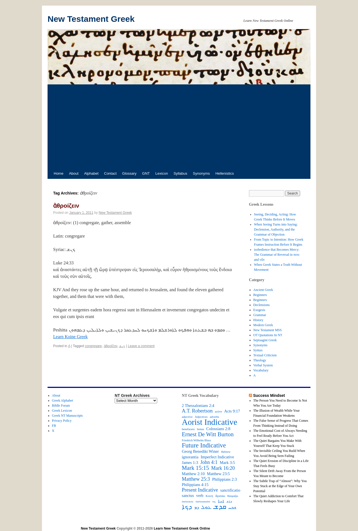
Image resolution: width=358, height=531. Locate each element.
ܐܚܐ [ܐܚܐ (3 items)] (221, 501)
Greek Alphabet (62, 400)
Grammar (259, 315)
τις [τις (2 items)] (213, 501)
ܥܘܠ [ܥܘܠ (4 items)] (206, 507)
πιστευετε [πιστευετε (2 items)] (187, 501)
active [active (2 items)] (218, 411)
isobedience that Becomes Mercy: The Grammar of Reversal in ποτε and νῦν (277, 255)
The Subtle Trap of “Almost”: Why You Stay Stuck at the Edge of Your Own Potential (280, 486)
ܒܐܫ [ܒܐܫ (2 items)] (229, 501)
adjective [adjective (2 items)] (187, 416)
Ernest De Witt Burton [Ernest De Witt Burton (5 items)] (208, 434)
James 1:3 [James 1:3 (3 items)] (190, 462)
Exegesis (259, 310)
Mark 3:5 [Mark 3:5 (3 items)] (227, 462)
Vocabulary (260, 370)
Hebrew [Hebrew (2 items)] (225, 451)
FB (54, 426)
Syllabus (180, 173)
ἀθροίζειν (66, 205)
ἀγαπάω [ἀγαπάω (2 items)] (220, 495)
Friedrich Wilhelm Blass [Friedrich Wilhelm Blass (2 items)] (196, 440)
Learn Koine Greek (70, 336)
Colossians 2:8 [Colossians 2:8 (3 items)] (218, 428)
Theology (259, 360)
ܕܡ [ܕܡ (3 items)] (196, 507)
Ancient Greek (263, 290)
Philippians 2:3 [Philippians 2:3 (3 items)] (224, 479)
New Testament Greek (91, 18)
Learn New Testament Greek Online (182, 528)
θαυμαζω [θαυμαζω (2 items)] (232, 495)
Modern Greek (263, 325)
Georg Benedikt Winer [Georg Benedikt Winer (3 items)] (200, 451)
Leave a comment (141, 346)
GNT (146, 173)
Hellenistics (224, 173)
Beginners (260, 295)
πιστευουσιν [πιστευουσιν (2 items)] (203, 501)
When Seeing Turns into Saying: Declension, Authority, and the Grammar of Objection (276, 229)
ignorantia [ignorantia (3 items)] (190, 457)
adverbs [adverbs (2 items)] (214, 416)
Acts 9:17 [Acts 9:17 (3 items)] (232, 411)
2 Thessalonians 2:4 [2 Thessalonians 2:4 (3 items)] (198, 405)
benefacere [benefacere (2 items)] (188, 429)
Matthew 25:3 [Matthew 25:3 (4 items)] (196, 479)
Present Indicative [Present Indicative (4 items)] (200, 489)
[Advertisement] (179, 126)
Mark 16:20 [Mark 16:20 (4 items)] (223, 468)
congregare (93, 346)
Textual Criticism (265, 355)
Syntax (258, 350)
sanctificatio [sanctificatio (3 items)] (230, 490)
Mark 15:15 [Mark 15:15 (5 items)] (195, 467)
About (74, 173)
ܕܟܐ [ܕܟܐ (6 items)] (187, 506)
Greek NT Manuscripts (67, 416)
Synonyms (201, 173)
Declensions (261, 305)
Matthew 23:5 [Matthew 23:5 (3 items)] (218, 473)
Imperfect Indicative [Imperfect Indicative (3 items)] (217, 457)
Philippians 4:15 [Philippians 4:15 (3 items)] (195, 484)
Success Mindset (269, 395)
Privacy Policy (62, 421)
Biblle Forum (61, 405)
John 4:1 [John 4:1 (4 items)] (209, 462)
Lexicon (162, 173)
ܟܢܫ (122, 346)
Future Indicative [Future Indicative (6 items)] (204, 445)
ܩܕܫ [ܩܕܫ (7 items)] (220, 506)
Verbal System (263, 365)
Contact (110, 173)
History (258, 320)
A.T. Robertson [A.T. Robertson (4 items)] (197, 410)
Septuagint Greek (265, 340)
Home (58, 173)
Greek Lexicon (62, 411)
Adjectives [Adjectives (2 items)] (201, 416)
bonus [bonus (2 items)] (200, 429)
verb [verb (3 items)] (199, 495)
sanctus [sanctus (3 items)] (188, 495)
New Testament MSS (267, 330)
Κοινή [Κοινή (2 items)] (209, 495)
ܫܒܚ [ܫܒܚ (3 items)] (232, 507)
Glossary (129, 173)
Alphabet (91, 173)
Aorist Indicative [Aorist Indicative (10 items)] (209, 422)
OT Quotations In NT (267, 335)
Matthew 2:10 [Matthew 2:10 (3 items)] (193, 473)
